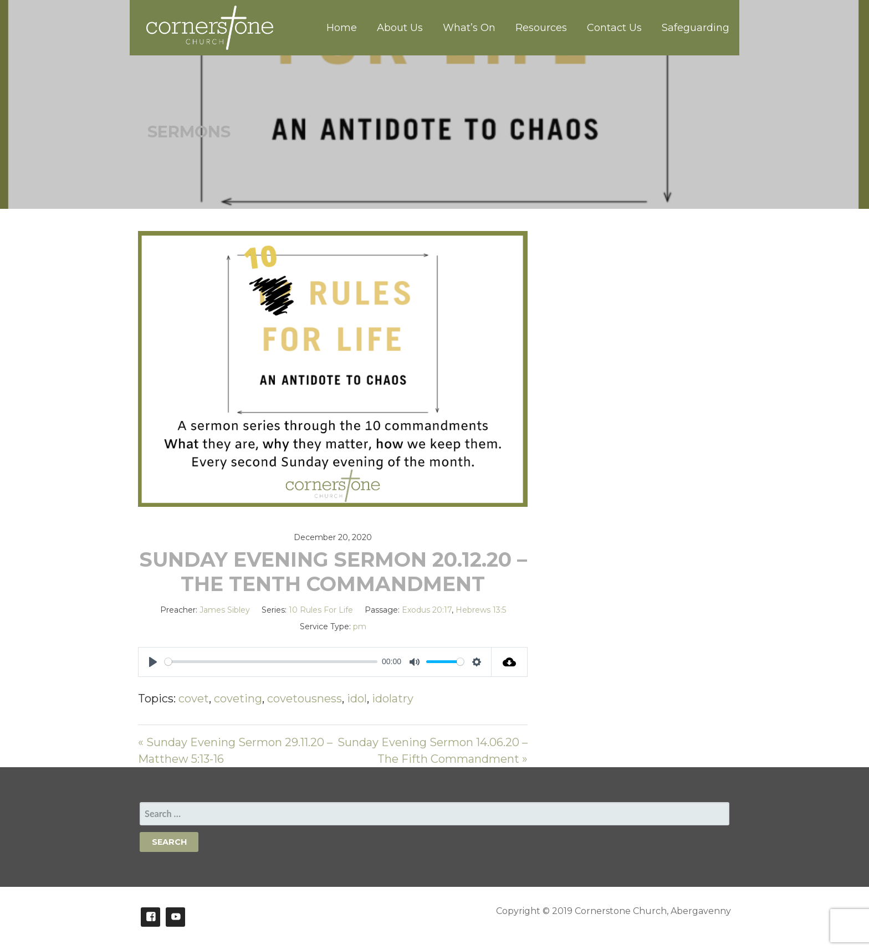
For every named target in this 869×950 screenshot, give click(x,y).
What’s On (469, 28)
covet (193, 698)
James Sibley (225, 610)
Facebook (150, 917)
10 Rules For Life (321, 610)
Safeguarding (695, 28)
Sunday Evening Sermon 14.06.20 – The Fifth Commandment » (433, 751)
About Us (400, 28)
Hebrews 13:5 (481, 610)
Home (341, 28)
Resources (541, 28)
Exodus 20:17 (427, 610)
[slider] (271, 661)
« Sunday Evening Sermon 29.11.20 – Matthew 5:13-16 (235, 751)
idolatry (392, 698)
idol (357, 698)
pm (359, 626)
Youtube (175, 917)
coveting (238, 698)
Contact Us (614, 28)
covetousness (304, 698)
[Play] (153, 662)
